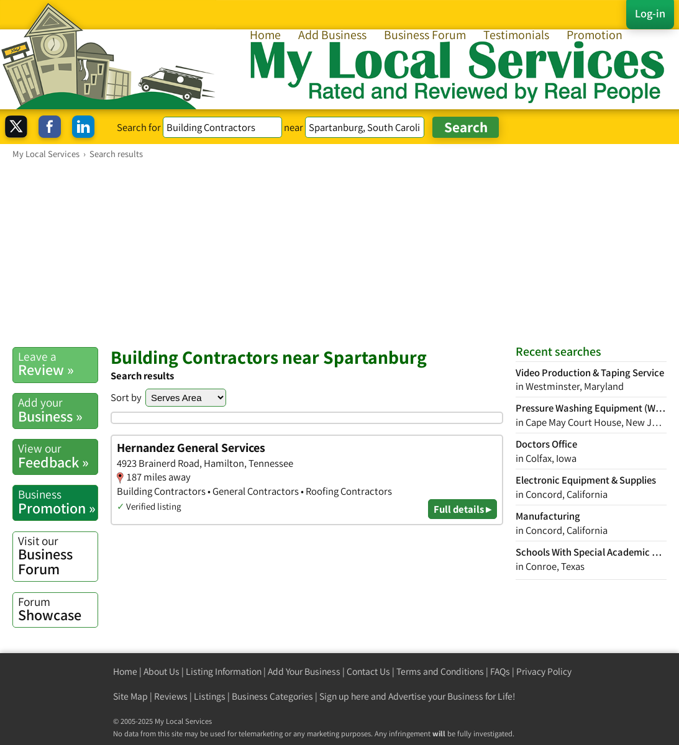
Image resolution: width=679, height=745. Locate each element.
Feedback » (58, 455)
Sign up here (344, 696)
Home (265, 35)
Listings (210, 696)
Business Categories (272, 696)
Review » (58, 363)
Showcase (58, 609)
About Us (162, 671)
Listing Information (224, 671)
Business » (58, 409)
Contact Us (368, 671)
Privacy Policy (544, 671)
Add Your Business (304, 671)
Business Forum (425, 35)
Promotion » (58, 501)
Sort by (126, 397)
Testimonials (516, 35)
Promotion (594, 35)
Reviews (171, 696)
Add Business (332, 35)
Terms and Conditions (440, 671)
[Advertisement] (339, 253)
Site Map (130, 696)
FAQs (500, 671)
